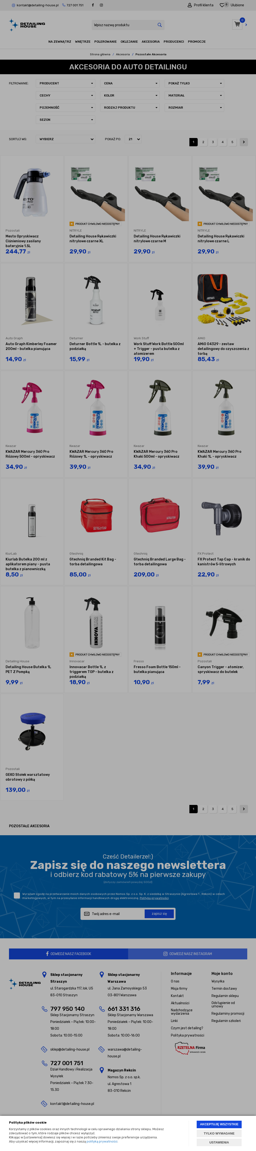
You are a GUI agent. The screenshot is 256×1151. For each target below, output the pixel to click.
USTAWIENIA (219, 1142)
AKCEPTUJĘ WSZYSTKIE (219, 1124)
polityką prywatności (102, 1141)
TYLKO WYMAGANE (219, 1133)
